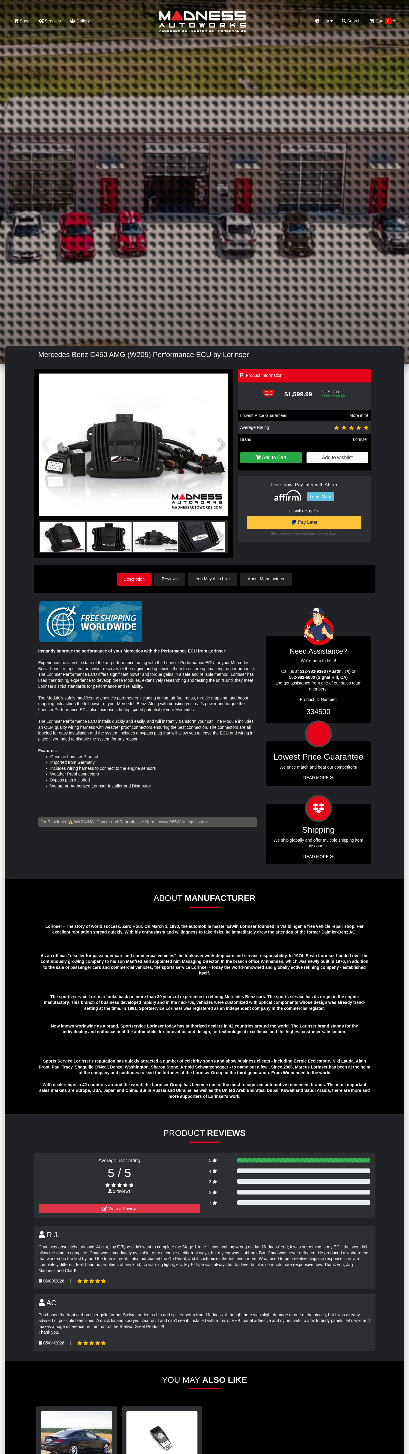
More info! (358, 415)
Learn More (320, 496)
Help (324, 21)
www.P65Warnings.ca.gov (183, 821)
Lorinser (360, 439)
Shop (22, 21)
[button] (221, 444)
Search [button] (351, 21)
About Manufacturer (266, 578)
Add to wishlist (337, 457)
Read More (318, 777)
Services (50, 21)
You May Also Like (214, 578)
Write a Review (119, 1208)
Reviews (171, 578)
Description (134, 578)
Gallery (80, 21)
